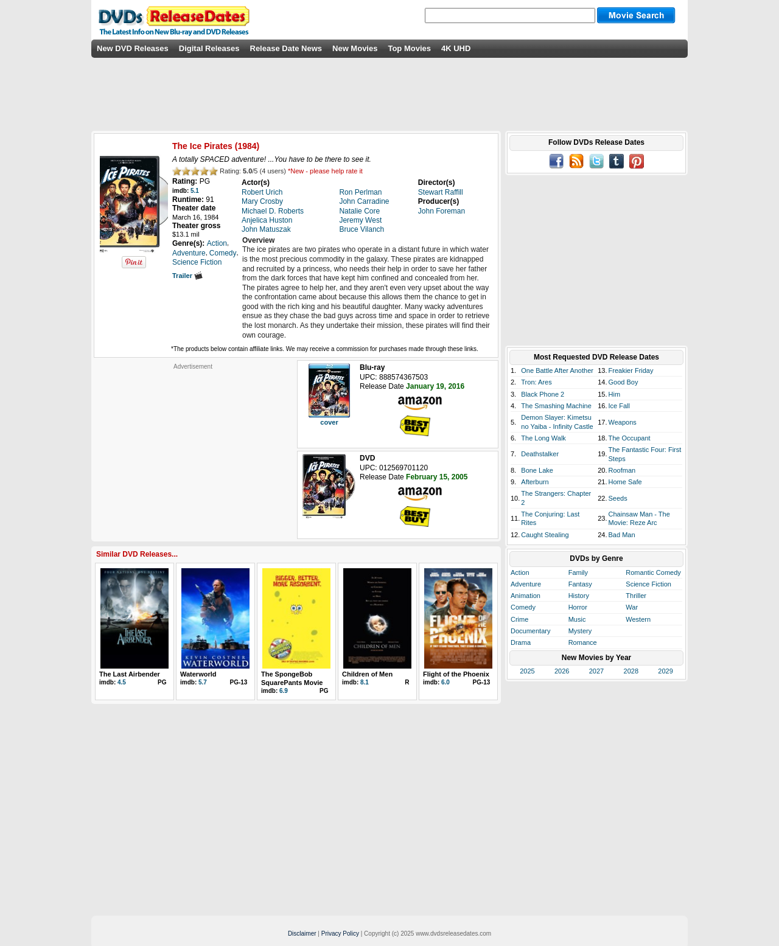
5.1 (194, 190)
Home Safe (625, 481)
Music (577, 619)
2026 (561, 671)
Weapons (623, 422)
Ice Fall (619, 405)
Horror (577, 607)
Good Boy (623, 382)
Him (615, 394)
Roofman (622, 470)
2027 (596, 671)
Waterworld (198, 674)
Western (638, 619)
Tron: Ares (536, 382)
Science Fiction (648, 584)
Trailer (187, 275)
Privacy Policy (340, 933)
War (632, 607)
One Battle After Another (557, 370)
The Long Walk (543, 438)
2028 (631, 671)
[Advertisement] (193, 446)
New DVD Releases (133, 48)
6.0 (445, 682)
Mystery (580, 631)
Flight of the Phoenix (456, 674)
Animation (525, 595)
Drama (521, 642)
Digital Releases (209, 48)
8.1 (364, 682)
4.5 (121, 682)
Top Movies (409, 48)
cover (329, 422)
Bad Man (622, 534)
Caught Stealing (544, 534)
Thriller (636, 595)
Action (520, 572)
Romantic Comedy (653, 572)
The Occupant (630, 438)
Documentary (530, 631)
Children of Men (367, 674)
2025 (527, 671)
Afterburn (534, 481)
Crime (519, 619)
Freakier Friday (631, 370)
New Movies (354, 48)
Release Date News (286, 48)
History (578, 595)
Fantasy (580, 584)
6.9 (283, 690)
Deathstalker (540, 453)
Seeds (618, 498)
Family (578, 572)
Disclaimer (302, 933)
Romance (582, 642)
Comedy (523, 607)
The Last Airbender (129, 674)
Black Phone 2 (542, 394)
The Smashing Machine (556, 405)
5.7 (202, 682)
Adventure (526, 584)
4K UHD (455, 48)
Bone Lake (537, 470)
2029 (665, 671)
